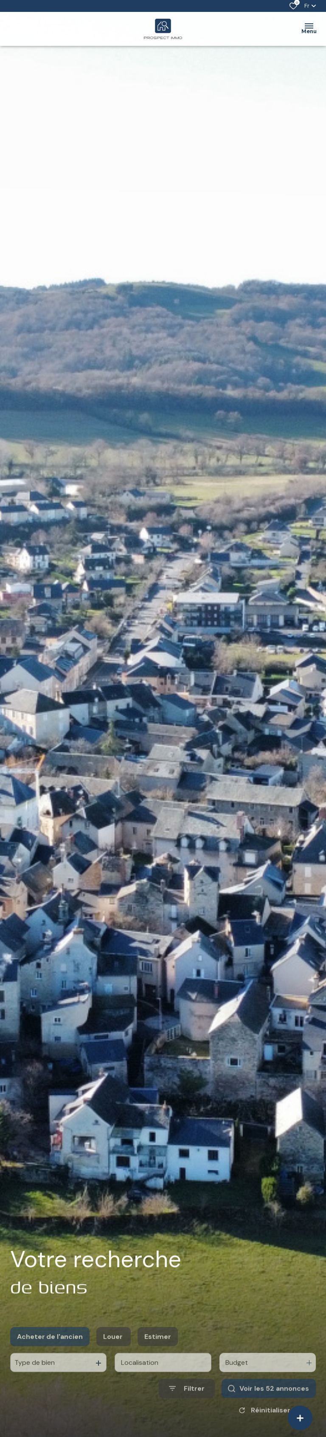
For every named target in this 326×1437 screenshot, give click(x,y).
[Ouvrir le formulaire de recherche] (187, 1408)
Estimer (157, 1356)
